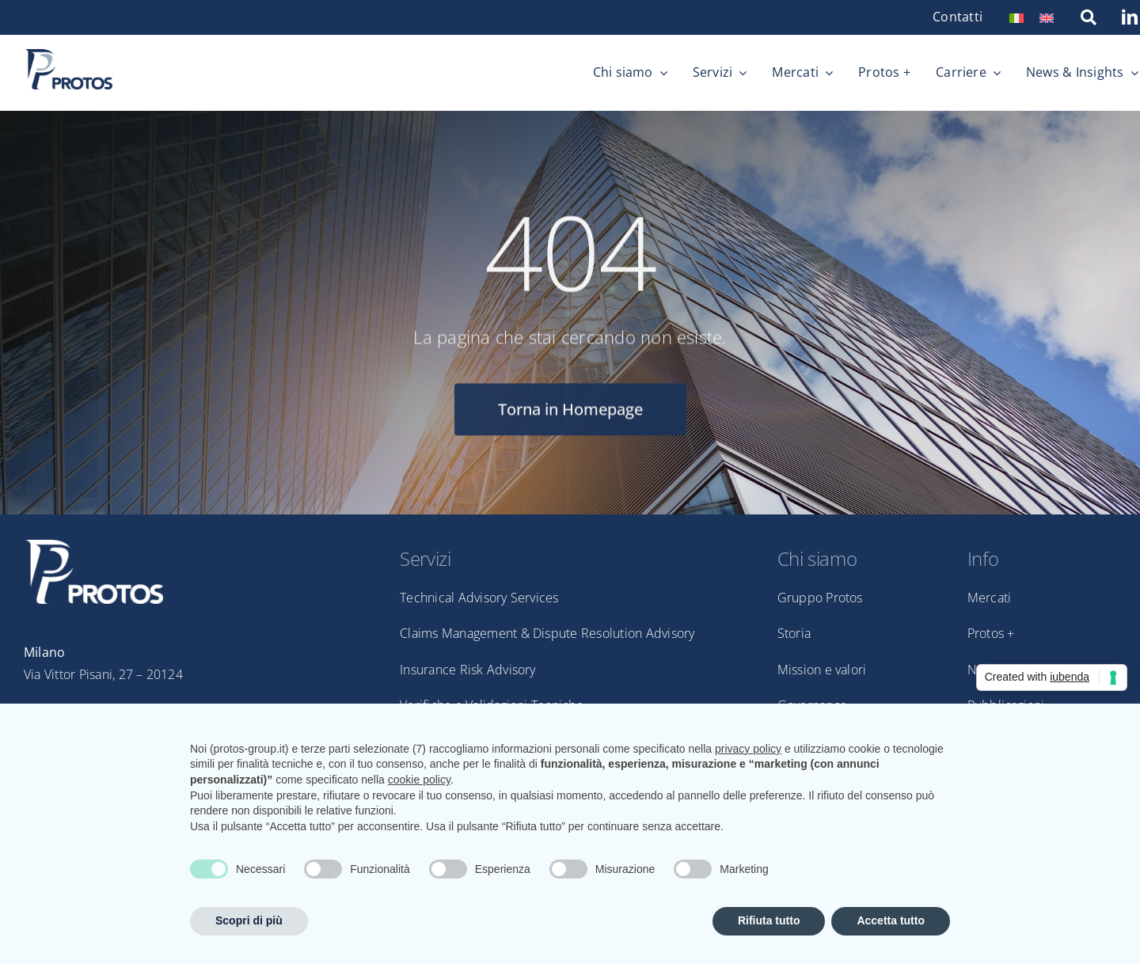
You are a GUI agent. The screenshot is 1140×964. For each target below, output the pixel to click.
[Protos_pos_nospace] (68, 55)
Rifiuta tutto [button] (769, 920)
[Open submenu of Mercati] (826, 73)
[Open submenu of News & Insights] (1131, 73)
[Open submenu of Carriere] (993, 73)
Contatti (957, 16)
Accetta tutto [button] (891, 920)
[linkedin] (729, 14)
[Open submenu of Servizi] (739, 73)
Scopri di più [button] (249, 920)
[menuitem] (1016, 17)
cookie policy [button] (419, 779)
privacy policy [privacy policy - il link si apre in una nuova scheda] (748, 748)
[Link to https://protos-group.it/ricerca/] (1088, 17)
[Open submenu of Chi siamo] (660, 73)
